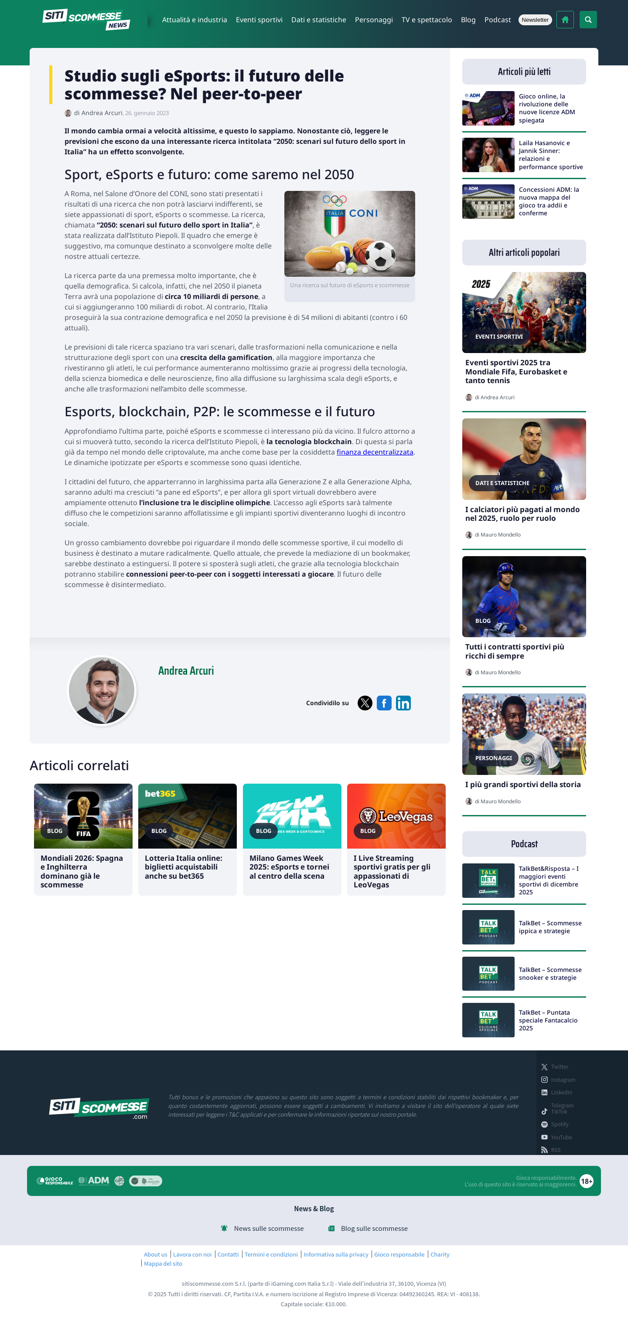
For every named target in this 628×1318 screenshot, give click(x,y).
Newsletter (535, 20)
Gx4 (119, 1181)
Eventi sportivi (259, 19)
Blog (468, 19)
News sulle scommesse (269, 1228)
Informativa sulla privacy (336, 1254)
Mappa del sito (163, 1263)
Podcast (498, 19)
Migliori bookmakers (565, 19)
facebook (384, 703)
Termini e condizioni (271, 1254)
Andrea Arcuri (102, 113)
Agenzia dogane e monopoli (93, 1181)
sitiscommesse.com (99, 1108)
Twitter (559, 1066)
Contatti (228, 1254)
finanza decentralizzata (375, 452)
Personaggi (374, 19)
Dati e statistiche (318, 19)
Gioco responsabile (399, 1254)
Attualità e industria (194, 19)
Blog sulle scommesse (374, 1228)
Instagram (563, 1080)
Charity (440, 1254)
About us (155, 1254)
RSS (556, 1150)
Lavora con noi (192, 1254)
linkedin (403, 703)
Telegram (562, 1105)
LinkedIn (561, 1092)
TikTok (559, 1111)
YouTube (561, 1137)
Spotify (560, 1124)
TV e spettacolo (427, 19)
